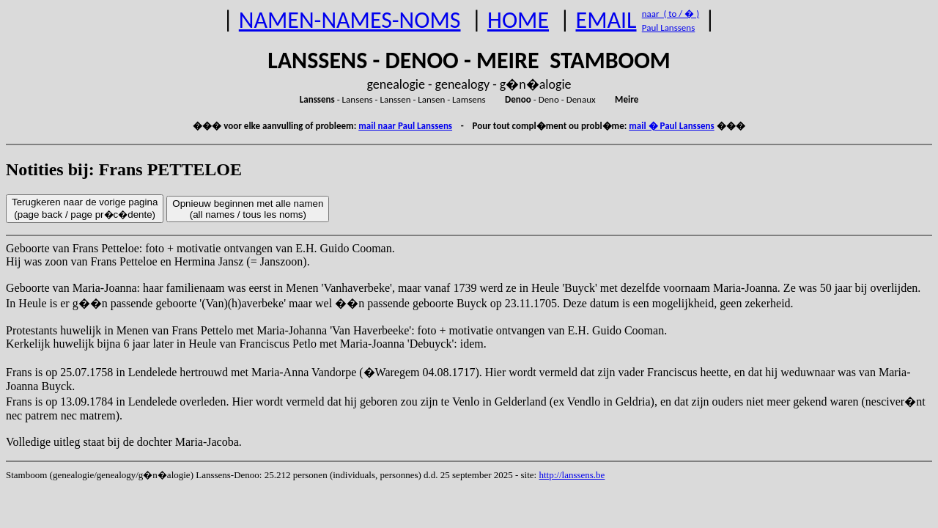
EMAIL (606, 20)
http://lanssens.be (572, 474)
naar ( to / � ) (670, 13)
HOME (518, 20)
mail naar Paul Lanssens (405, 125)
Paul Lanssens (668, 27)
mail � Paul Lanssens (671, 125)
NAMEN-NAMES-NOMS (350, 20)
